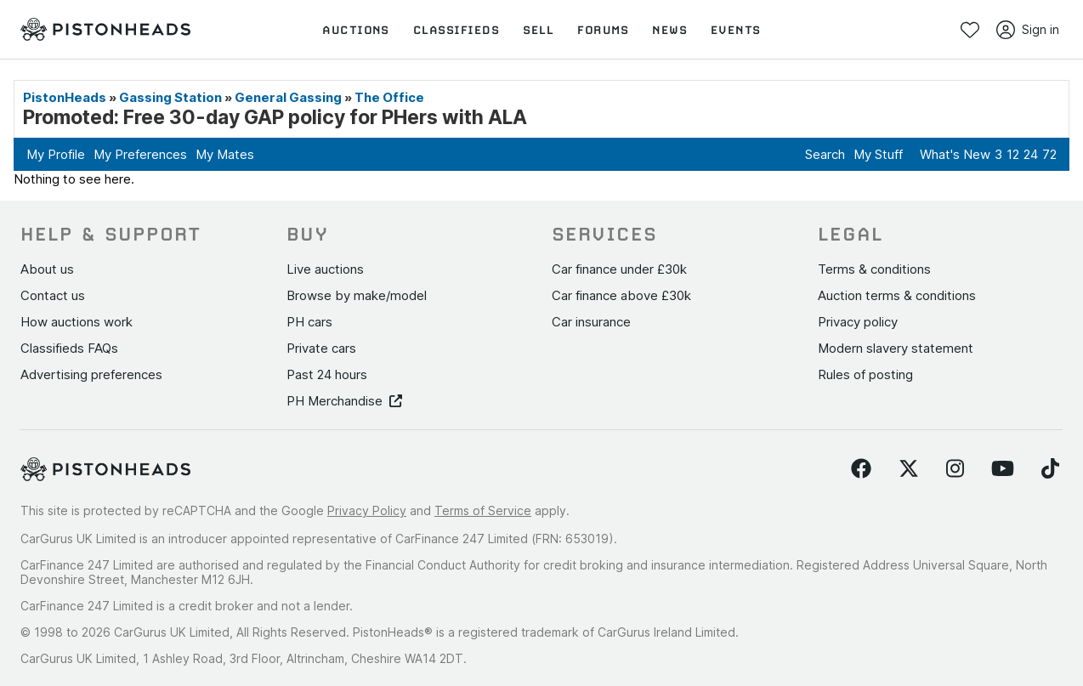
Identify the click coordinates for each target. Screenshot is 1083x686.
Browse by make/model (356, 295)
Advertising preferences (91, 374)
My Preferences (140, 154)
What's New (955, 154)
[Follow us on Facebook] (861, 469)
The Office (389, 97)
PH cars (309, 322)
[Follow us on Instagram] (955, 469)
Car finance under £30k (619, 269)
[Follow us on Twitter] (908, 469)
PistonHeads (64, 97)
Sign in (1027, 29)
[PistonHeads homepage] (105, 29)
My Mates (225, 154)
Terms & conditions (874, 269)
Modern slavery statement (895, 348)
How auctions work (76, 322)
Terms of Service (482, 510)
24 (1030, 154)
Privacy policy (858, 322)
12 (1012, 154)
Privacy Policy (366, 510)
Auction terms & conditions (897, 295)
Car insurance (591, 322)
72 (1049, 154)
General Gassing (288, 97)
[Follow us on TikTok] (1050, 469)
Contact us (52, 295)
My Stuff (878, 154)
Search (825, 154)
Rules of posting (865, 374)
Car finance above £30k (621, 295)
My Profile (55, 154)
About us (47, 269)
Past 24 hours (326, 374)
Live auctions (325, 269)
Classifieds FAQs (69, 348)
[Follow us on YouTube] (1003, 469)
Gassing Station (170, 97)
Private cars (321, 348)
